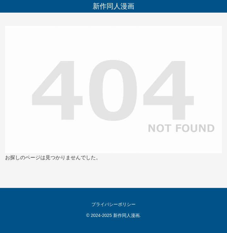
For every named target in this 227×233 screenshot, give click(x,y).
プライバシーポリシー (113, 204)
